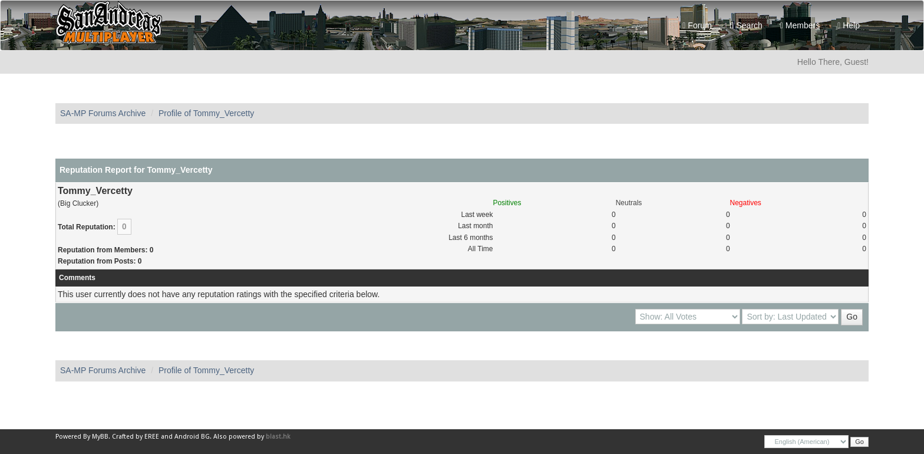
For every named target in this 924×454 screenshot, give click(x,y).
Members (800, 25)
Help (848, 25)
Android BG (192, 436)
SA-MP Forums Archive (103, 113)
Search (746, 25)
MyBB (100, 436)
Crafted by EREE (135, 436)
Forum (696, 25)
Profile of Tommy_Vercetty (206, 113)
